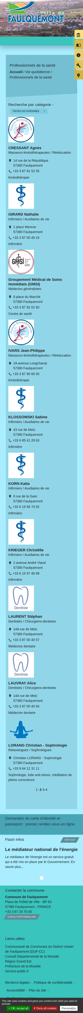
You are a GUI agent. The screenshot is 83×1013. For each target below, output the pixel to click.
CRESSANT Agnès (24, 148)
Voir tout (69, 840)
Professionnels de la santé (31, 77)
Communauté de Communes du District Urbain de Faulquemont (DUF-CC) (39, 949)
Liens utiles (15, 938)
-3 (42, 789)
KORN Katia (19, 484)
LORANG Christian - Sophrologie (37, 745)
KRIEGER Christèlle (26, 550)
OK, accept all (18, 1008)
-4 (45, 789)
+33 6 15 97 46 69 (26, 573)
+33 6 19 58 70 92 (26, 507)
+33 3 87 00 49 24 (26, 237)
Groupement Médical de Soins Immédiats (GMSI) (35, 281)
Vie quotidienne (37, 72)
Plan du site (37, 990)
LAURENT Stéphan (25, 616)
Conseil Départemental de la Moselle (32, 956)
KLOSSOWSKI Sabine (27, 417)
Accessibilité (16, 990)
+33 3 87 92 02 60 (26, 307)
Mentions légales (17, 982)
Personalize (69, 1008)
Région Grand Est (18, 961)
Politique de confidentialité (53, 982)
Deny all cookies (45, 1008)
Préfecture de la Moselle (23, 966)
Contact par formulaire (22, 917)
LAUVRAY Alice (22, 683)
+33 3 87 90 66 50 (26, 374)
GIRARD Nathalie (23, 214)
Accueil (16, 72)
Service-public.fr (17, 971)
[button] (29, 111)
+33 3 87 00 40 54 (26, 706)
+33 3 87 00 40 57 (26, 640)
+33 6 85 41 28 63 (26, 440)
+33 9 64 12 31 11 (26, 768)
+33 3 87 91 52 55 (26, 171)
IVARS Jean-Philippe (26, 350)
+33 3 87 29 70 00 (18, 912)
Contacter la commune (24, 890)
